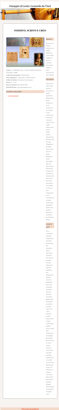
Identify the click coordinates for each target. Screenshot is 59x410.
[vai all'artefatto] (13, 96)
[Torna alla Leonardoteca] (30, 409)
